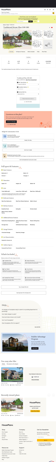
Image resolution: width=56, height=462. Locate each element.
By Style (3, 434)
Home (4, 24)
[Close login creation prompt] (55, 19)
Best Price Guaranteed (31, 79)
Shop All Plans (5, 439)
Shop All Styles (35, 379)
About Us (21, 432)
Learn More (34, 348)
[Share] (50, 27)
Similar (3, 364)
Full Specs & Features (20, 51)
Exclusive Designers (23, 435)
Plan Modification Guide (7, 452)
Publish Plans (4, 455)
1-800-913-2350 (12, 124)
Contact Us (21, 450)
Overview (11, 51)
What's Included (31, 51)
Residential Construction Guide (8, 453)
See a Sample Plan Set (23, 287)
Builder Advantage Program (8, 450)
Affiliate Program (5, 457)
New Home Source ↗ (23, 437)
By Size (3, 437)
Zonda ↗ (21, 443)
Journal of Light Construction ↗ (26, 441)
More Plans (44, 51)
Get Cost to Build (28, 150)
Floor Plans (50, 45)
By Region (4, 435)
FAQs (38, 51)
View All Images (49, 47)
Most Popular (5, 432)
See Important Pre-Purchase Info (24, 292)
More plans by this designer (12, 364)
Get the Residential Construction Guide (28, 159)
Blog (3, 459)
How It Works (22, 434)
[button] (55, 19)
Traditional (12, 24)
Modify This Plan (28, 140)
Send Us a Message (11, 121)
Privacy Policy (34, 19)
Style (8, 24)
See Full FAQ (37, 326)
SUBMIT (30, 21)
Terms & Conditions (27, 19)
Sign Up (45, 440)
